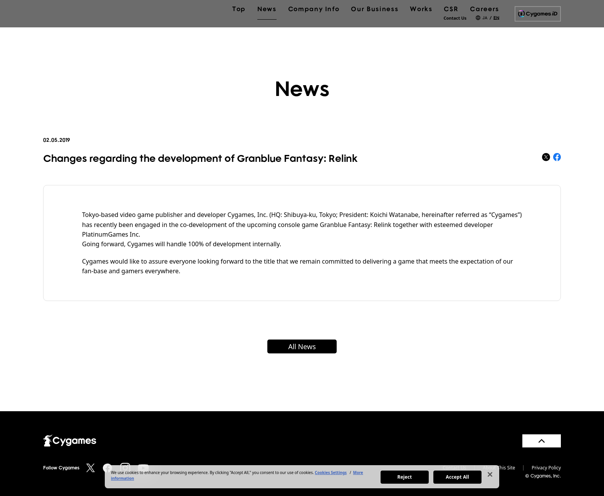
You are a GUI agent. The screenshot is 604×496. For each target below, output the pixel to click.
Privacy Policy (546, 468)
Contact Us (454, 18)
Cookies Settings (331, 472)
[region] (302, 476)
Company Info (314, 28)
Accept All (457, 477)
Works (421, 28)
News (267, 28)
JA (484, 17)
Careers (484, 28)
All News (302, 346)
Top (239, 28)
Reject (405, 477)
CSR (451, 28)
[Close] (490, 474)
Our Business (374, 28)
